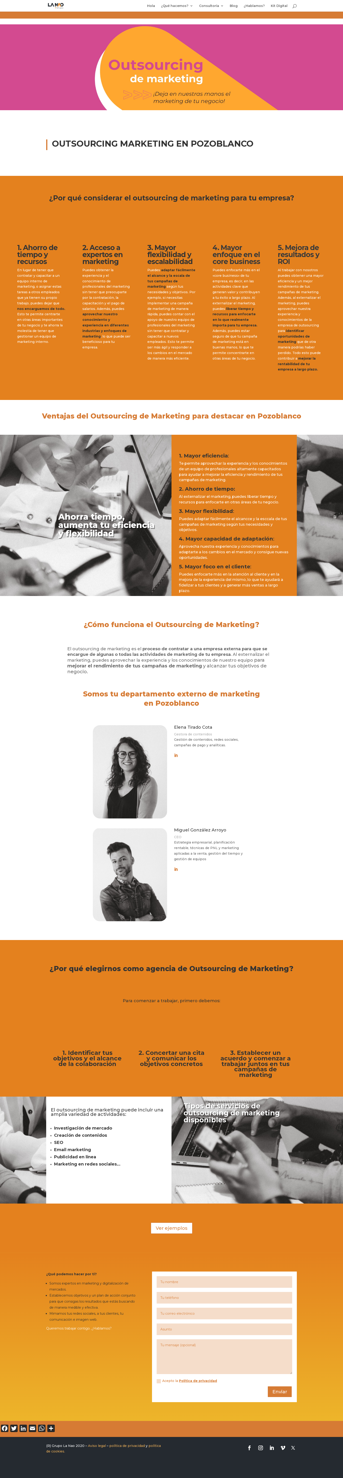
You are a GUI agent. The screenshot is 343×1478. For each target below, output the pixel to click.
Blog (234, 6)
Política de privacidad (198, 1381)
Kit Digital (279, 6)
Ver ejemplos (172, 1228)
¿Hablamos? (254, 6)
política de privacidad (127, 1446)
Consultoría (209, 6)
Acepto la (187, 1381)
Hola (151, 6)
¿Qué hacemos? (174, 6)
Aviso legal (97, 1446)
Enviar (279, 1391)
